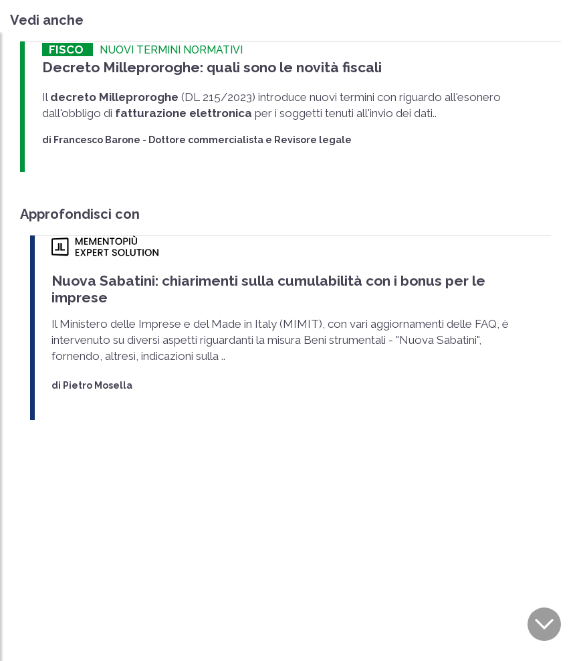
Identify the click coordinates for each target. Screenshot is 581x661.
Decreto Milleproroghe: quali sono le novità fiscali (212, 67)
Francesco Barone (96, 139)
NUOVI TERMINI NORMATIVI (171, 49)
